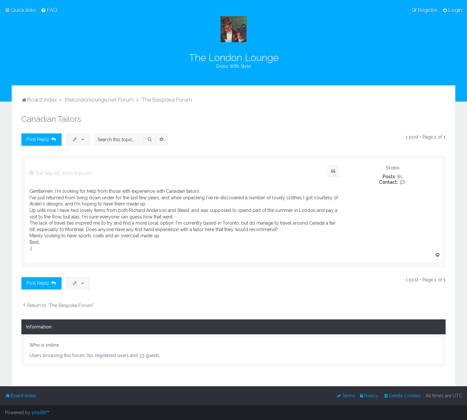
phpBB (39, 412)
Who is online (44, 345)
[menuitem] (49, 10)
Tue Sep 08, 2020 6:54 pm (60, 173)
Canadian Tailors (51, 119)
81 (399, 176)
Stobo (393, 167)
